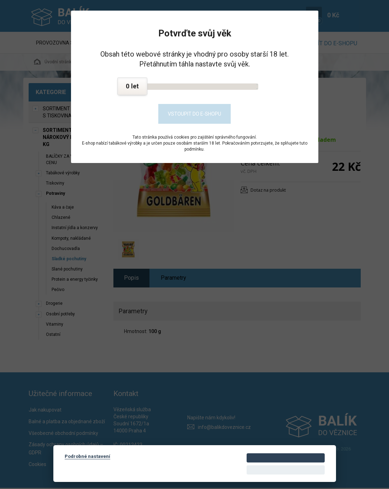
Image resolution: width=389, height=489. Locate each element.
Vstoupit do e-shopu (194, 114)
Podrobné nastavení (87, 456)
